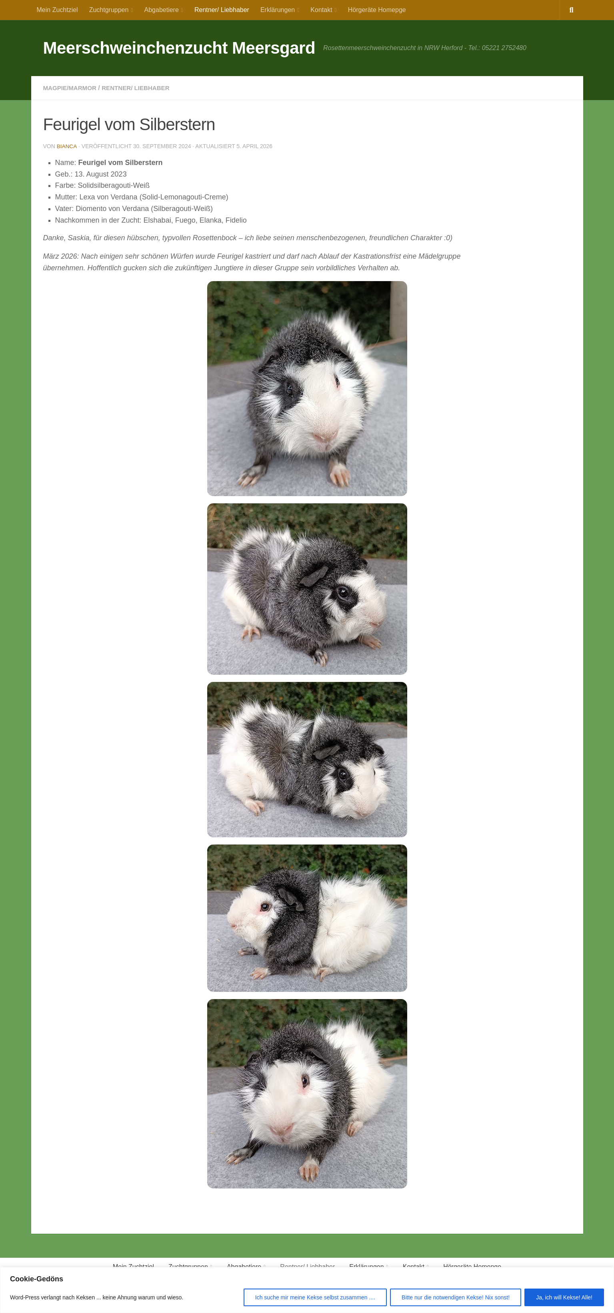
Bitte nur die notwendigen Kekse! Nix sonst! (456, 1297)
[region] (307, 1290)
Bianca (67, 146)
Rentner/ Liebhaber (221, 9)
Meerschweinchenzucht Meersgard (179, 47)
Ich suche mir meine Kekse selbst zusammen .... (315, 1297)
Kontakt (321, 9)
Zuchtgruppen (109, 9)
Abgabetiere (161, 9)
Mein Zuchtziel (57, 9)
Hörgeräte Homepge (377, 9)
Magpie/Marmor (71, 87)
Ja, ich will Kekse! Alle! (564, 1297)
